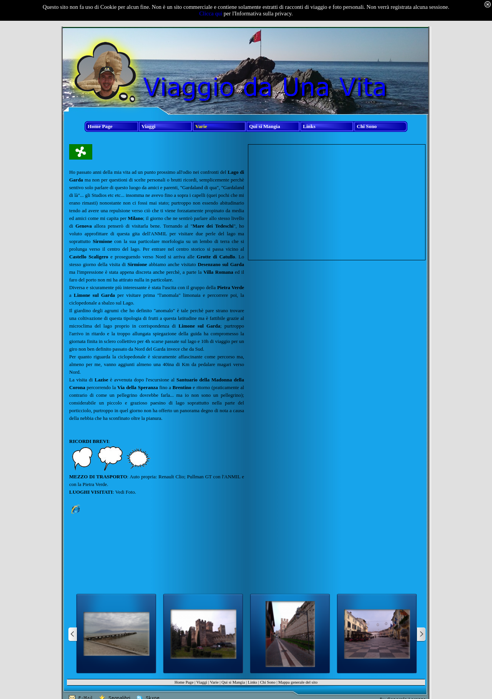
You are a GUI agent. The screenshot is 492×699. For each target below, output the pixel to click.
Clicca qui (210, 13)
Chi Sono (267, 682)
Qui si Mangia (233, 682)
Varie (214, 682)
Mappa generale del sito (297, 682)
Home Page (184, 682)
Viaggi (201, 682)
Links (252, 682)
